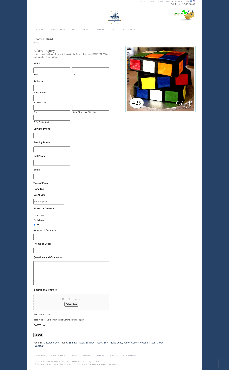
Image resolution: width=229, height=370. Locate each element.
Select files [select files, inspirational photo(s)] (71, 304)
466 (36, 346)
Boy (105, 342)
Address (38, 81)
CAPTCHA (39, 325)
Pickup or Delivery (43, 208)
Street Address (40, 92)
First (36, 74)
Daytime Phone (41, 129)
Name (36, 63)
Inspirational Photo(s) (45, 290)
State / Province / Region (84, 112)
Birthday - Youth (94, 342)
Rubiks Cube (115, 342)
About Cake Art (150, 1)
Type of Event (41, 183)
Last (74, 74)
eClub (160, 1)
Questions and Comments (47, 257)
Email (36, 169)
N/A (38, 224)
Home (139, 1)
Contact (186, 1)
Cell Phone (39, 156)
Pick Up (40, 215)
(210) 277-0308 (188, 4)
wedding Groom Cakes (152, 342)
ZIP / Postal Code (42, 122)
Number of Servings (44, 230)
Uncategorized (51, 342)
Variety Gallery (130, 342)
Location (177, 1)
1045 (42, 346)
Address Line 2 (41, 102)
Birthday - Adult (77, 342)
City (35, 112)
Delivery (168, 1)
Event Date (39, 195)
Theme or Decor (42, 244)
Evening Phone (41, 142)
